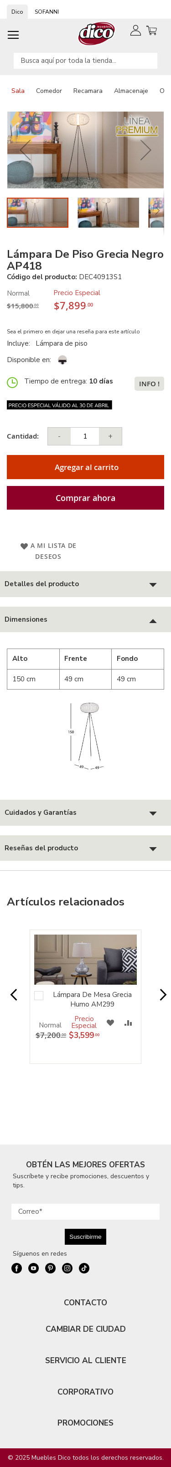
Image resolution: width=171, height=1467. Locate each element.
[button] (25, 150)
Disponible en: (29, 359)
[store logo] (97, 33)
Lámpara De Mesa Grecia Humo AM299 (92, 999)
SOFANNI (47, 11)
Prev (11, 999)
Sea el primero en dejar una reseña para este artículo (73, 331)
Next (160, 999)
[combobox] (85, 61)
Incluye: (20, 343)
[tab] (85, 584)
